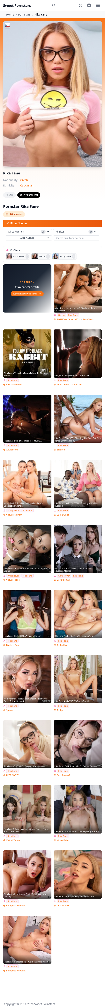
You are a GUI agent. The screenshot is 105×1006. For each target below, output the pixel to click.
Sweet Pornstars (17, 5)
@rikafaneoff (29, 195)
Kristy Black (13, 510)
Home (10, 14)
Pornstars (24, 14)
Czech (24, 180)
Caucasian (27, 185)
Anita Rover (13, 575)
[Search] (53, 5)
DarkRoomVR (64, 579)
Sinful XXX (77, 384)
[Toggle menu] (98, 5)
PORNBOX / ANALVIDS (68, 319)
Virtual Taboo (13, 579)
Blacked (61, 449)
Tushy (60, 710)
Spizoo (9, 710)
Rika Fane (73, 315)
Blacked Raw (12, 645)
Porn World (88, 319)
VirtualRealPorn (14, 384)
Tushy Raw (62, 645)
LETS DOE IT (63, 514)
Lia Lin (61, 315)
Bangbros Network (16, 905)
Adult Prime (63, 384)
